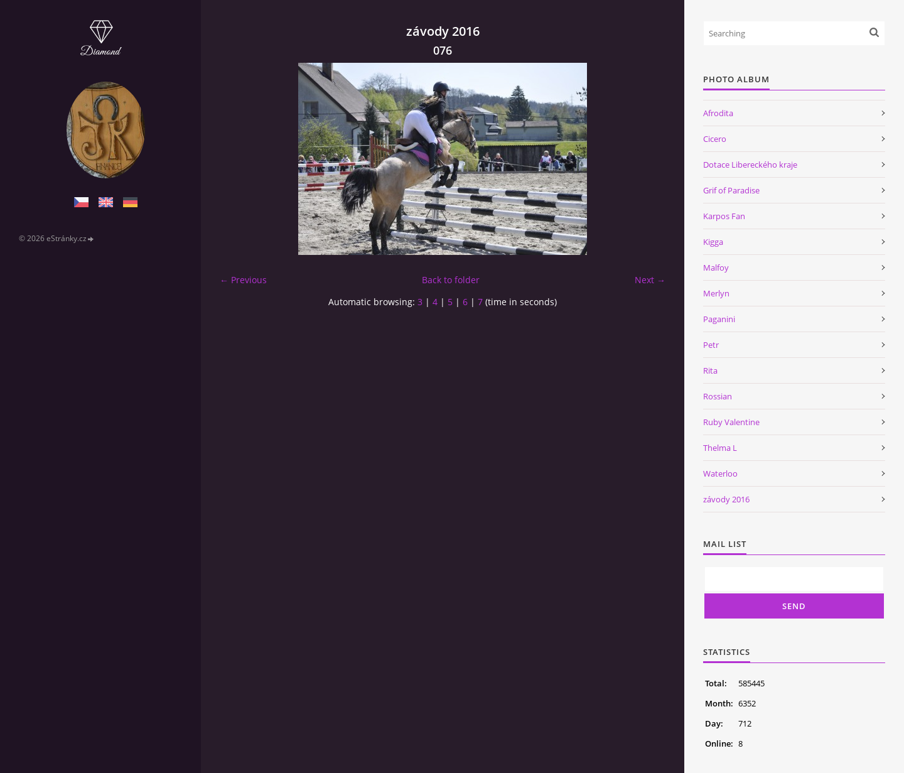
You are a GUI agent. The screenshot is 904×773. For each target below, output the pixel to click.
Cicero (714, 138)
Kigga (713, 241)
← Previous (243, 280)
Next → (650, 280)
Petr (711, 344)
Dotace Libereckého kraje (750, 164)
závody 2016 (726, 499)
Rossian (717, 396)
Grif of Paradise (731, 190)
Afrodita (718, 113)
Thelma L (720, 447)
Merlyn (716, 293)
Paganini (719, 319)
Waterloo (720, 473)
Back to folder (451, 280)
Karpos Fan (724, 216)
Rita (710, 370)
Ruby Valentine (731, 422)
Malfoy (716, 267)
